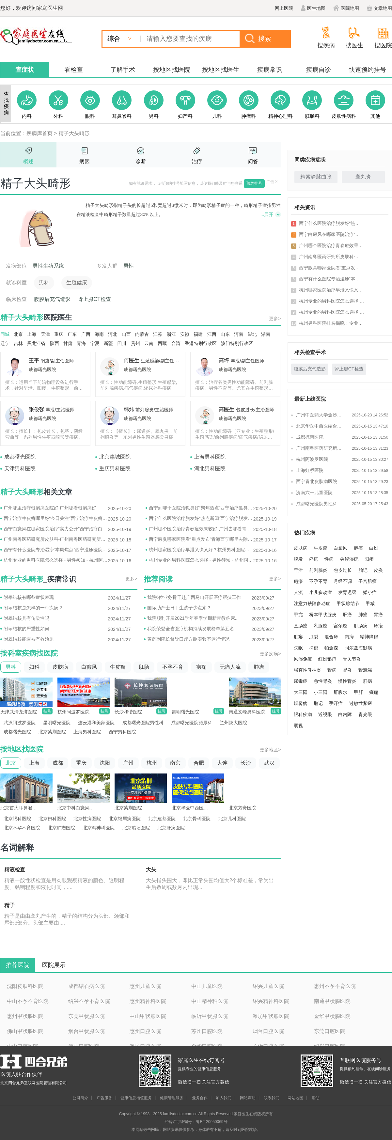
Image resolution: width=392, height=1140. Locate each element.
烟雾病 (300, 703)
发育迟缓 (347, 592)
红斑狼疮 (327, 659)
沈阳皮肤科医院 (25, 986)
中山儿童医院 (207, 986)
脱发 (298, 559)
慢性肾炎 (347, 681)
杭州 (152, 763)
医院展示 (54, 965)
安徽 (184, 334)
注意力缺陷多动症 (312, 603)
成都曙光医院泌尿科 (191, 722)
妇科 (34, 667)
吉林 (18, 343)
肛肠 (144, 667)
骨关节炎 (352, 659)
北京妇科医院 (52, 818)
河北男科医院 (210, 468)
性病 (329, 559)
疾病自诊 (318, 69)
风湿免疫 (303, 659)
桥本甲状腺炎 (323, 614)
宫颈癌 (340, 625)
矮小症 (370, 592)
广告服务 (104, 1098)
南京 (175, 763)
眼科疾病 (303, 714)
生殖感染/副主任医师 (162, 360)
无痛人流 (230, 667)
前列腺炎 (318, 570)
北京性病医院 (87, 818)
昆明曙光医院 (57, 722)
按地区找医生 (220, 69)
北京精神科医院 (99, 827)
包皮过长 (343, 570)
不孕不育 (172, 667)
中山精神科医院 (209, 1001)
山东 (225, 334)
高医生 (226, 409)
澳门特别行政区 (237, 343)
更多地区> (270, 749)
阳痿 (369, 559)
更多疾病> (270, 653)
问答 (253, 161)
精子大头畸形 (74, 133)
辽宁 (4, 343)
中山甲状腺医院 (148, 1016)
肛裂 (313, 636)
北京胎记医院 (136, 827)
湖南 (265, 334)
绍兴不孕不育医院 (89, 1001)
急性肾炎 (323, 681)
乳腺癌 (320, 625)
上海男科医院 (210, 457)
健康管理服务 (171, 1098)
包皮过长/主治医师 (255, 409)
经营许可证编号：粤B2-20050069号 (196, 1121)
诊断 (140, 161)
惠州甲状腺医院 (25, 1016)
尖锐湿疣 (349, 559)
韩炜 (129, 409)
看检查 (73, 69)
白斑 (373, 548)
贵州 (135, 343)
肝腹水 (340, 692)
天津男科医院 (20, 468)
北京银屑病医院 (125, 818)
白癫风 (89, 667)
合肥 (199, 763)
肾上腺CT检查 (94, 299)
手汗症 (336, 703)
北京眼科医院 (17, 818)
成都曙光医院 (42, 369)
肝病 (367, 681)
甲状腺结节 (348, 603)
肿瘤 (259, 667)
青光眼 (365, 714)
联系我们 (271, 1098)
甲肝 (358, 692)
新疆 (108, 343)
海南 (99, 334)
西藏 (162, 343)
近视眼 (325, 714)
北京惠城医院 (115, 457)
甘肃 (67, 343)
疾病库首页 (39, 133)
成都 (58, 763)
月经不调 (343, 581)
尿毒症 (300, 681)
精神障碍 (369, 636)
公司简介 (80, 1098)
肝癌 (347, 614)
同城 (4, 334)
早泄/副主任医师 (247, 360)
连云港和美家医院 (96, 722)
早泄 (298, 570)
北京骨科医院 (197, 818)
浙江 (171, 334)
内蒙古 (142, 334)
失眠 (298, 647)
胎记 (363, 570)
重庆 (58, 334)
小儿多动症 (320, 592)
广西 (85, 334)
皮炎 (378, 570)
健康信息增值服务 (136, 1098)
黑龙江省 (36, 343)
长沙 (246, 763)
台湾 (175, 343)
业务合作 (200, 1098)
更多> (275, 318)
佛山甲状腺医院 (25, 1031)
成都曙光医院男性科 (143, 722)
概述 (28, 161)
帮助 (316, 1098)
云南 (148, 343)
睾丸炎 (363, 177)
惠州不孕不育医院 (335, 986)
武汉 (269, 763)
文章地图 (379, 8)
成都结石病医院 (86, 986)
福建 (198, 334)
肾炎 (347, 670)
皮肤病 (60, 667)
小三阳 (320, 692)
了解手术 (122, 69)
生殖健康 (76, 282)
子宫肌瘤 (367, 581)
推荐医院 (17, 965)
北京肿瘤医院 (61, 827)
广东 (72, 334)
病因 (84, 161)
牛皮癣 (118, 667)
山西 (126, 334)
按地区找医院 (171, 69)
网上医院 (284, 8)
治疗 (197, 161)
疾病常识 (269, 69)
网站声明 (248, 1098)
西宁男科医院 (122, 731)
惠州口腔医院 (145, 1031)
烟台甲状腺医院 (86, 1031)
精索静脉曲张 (316, 177)
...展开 (267, 214)
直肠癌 (300, 625)
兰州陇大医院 (233, 722)
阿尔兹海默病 (358, 647)
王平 (34, 360)
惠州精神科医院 (148, 1001)
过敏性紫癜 (360, 703)
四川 (121, 343)
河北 (112, 334)
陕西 (54, 343)
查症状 (24, 69)
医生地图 (313, 8)
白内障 (345, 714)
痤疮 (313, 559)
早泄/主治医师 (60, 409)
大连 (222, 763)
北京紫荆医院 (52, 731)
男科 (44, 282)
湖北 (252, 334)
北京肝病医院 (171, 827)
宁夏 (95, 343)
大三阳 (300, 692)
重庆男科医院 (115, 468)
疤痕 (358, 548)
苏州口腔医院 (207, 1031)
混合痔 (331, 636)
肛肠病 (361, 625)
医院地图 (346, 8)
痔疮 (378, 625)
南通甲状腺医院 (332, 1001)
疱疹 (298, 581)
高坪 (224, 360)
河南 (238, 334)
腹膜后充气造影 (52, 299)
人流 (298, 592)
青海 (81, 343)
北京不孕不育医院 (22, 827)
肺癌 (363, 614)
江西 (211, 334)
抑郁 (313, 647)
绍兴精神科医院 (271, 1001)
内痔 (349, 636)
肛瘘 (298, 636)
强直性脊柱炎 (307, 670)
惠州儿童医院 (145, 986)
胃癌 (378, 614)
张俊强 (36, 409)
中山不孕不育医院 (28, 1001)
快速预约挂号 (367, 69)
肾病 (332, 670)
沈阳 (105, 763)
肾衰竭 (365, 670)
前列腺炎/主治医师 (154, 409)
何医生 (131, 360)
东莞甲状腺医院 (86, 1016)
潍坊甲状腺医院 (271, 1016)
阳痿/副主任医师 (57, 360)
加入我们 (223, 1098)
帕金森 (331, 647)
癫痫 (201, 667)
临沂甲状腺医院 (209, 1016)
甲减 (370, 603)
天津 (45, 334)
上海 (31, 334)
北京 (18, 334)
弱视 (298, 725)
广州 (128, 763)
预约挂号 (254, 183)
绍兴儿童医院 (268, 986)
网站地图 (295, 1098)
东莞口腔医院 (329, 1031)
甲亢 (298, 614)
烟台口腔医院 (268, 1031)
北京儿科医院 (232, 818)
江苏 (157, 334)
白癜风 (340, 548)
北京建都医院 (162, 818)
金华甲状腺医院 (332, 1016)
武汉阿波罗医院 (20, 722)
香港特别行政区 (201, 343)
